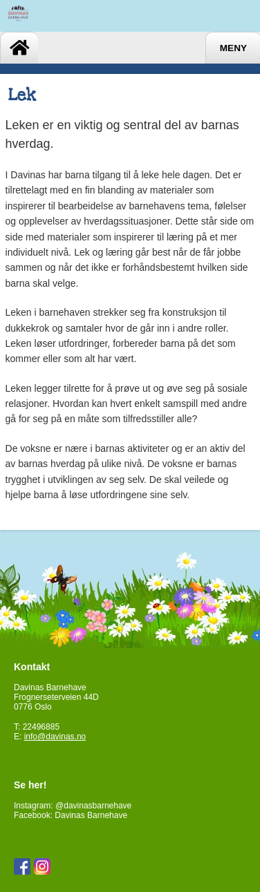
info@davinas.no (55, 736)
